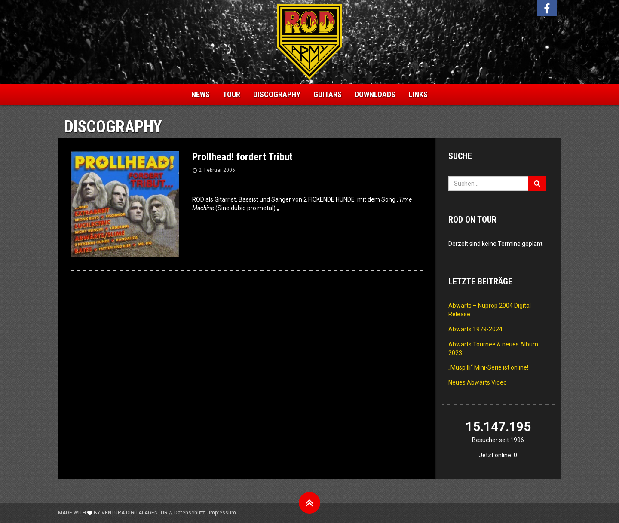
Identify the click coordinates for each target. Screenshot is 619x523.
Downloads (375, 94)
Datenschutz (189, 513)
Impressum (222, 513)
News (200, 94)
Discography (276, 94)
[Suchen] (537, 183)
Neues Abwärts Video (477, 382)
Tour (231, 94)
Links (418, 94)
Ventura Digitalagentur (134, 513)
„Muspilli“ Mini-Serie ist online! (488, 367)
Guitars (327, 94)
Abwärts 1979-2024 (475, 329)
